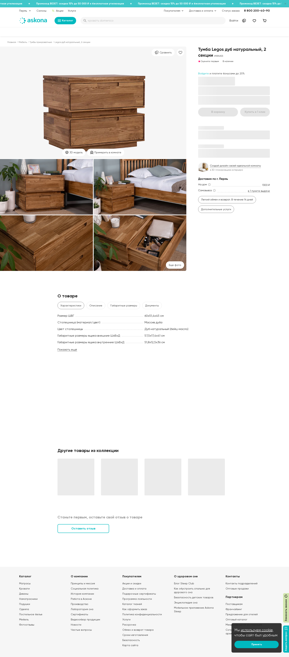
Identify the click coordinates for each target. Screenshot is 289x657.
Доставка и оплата (134, 588)
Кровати (24, 588)
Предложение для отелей (242, 614)
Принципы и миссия (83, 583)
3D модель (74, 152)
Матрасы (25, 583)
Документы (152, 305)
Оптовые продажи (237, 588)
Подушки (24, 604)
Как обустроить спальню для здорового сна (192, 590)
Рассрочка (129, 624)
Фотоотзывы (26, 624)
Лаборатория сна (82, 609)
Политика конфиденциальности (142, 614)
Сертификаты (79, 614)
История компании (82, 593)
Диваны (23, 593)
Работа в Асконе (81, 598)
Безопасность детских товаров (193, 597)
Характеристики (70, 305)
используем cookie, (257, 630)
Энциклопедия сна (185, 602)
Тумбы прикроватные (40, 42)
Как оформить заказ (134, 609)
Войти (233, 20)
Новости (76, 624)
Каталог (65, 20)
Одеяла (24, 609)
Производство (79, 604)
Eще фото (175, 265)
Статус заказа (231, 10)
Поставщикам (234, 604)
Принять (256, 644)
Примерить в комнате (105, 152)
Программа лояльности (137, 598)
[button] (204, 184)
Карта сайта (130, 645)
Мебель (23, 42)
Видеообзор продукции (85, 619)
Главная (11, 42)
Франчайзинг (234, 609)
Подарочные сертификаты (139, 593)
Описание (95, 305)
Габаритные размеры (123, 305)
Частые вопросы (81, 629)
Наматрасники (28, 598)
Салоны (41, 10)
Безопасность (131, 640)
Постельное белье (30, 614)
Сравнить (163, 52)
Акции (57, 10)
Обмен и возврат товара (138, 629)
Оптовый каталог (236, 619)
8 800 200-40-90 (257, 10)
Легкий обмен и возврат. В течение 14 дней (227, 199)
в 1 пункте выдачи (259, 191)
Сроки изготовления (135, 634)
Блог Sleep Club (184, 583)
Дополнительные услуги (216, 209)
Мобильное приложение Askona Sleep (194, 609)
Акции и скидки (131, 583)
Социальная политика (84, 588)
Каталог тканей (132, 604)
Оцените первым (208, 61)
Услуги (72, 10)
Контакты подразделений (241, 583)
